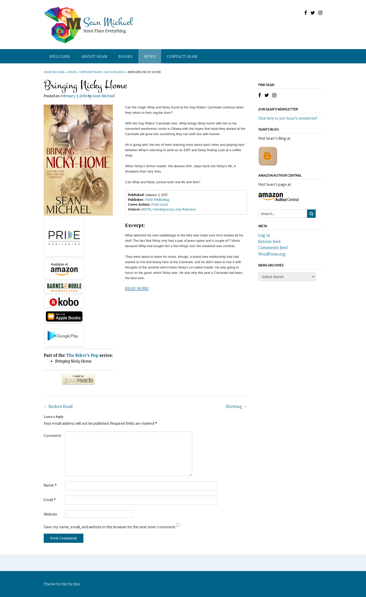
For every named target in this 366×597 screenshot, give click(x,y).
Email (50, 500)
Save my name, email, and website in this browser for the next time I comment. (110, 527)
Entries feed (269, 241)
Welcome (59, 56)
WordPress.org (272, 254)
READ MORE (136, 288)
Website (50, 514)
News (150, 56)
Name (50, 485)
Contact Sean (182, 56)
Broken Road (58, 406)
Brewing (236, 406)
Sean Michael (104, 96)
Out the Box (70, 584)
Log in (264, 235)
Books (125, 56)
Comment (52, 435)
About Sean (94, 56)
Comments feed (272, 247)
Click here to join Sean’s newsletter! (287, 118)
